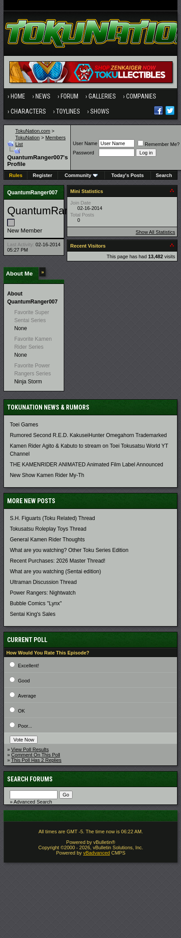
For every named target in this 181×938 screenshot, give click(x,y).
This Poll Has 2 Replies (36, 760)
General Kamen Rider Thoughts (47, 539)
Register (42, 175)
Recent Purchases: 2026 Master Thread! (57, 561)
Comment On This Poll (35, 754)
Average (27, 695)
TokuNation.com (32, 131)
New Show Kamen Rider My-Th (47, 475)
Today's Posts (128, 175)
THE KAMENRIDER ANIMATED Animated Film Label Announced (86, 464)
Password (83, 152)
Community (81, 175)
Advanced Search (33, 801)
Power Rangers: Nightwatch (43, 593)
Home (18, 96)
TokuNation (27, 137)
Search (164, 175)
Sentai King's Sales (32, 614)
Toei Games (24, 425)
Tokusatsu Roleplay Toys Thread (48, 529)
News (42, 96)
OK (21, 710)
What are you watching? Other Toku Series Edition (69, 550)
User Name (85, 143)
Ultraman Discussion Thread (43, 582)
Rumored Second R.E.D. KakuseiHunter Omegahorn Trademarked (88, 435)
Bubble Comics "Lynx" (36, 603)
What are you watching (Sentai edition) (55, 571)
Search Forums (30, 779)
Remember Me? (159, 144)
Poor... (25, 726)
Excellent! (28, 665)
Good (24, 680)
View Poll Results (30, 749)
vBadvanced (96, 852)
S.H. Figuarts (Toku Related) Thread (52, 518)
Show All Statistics (155, 232)
